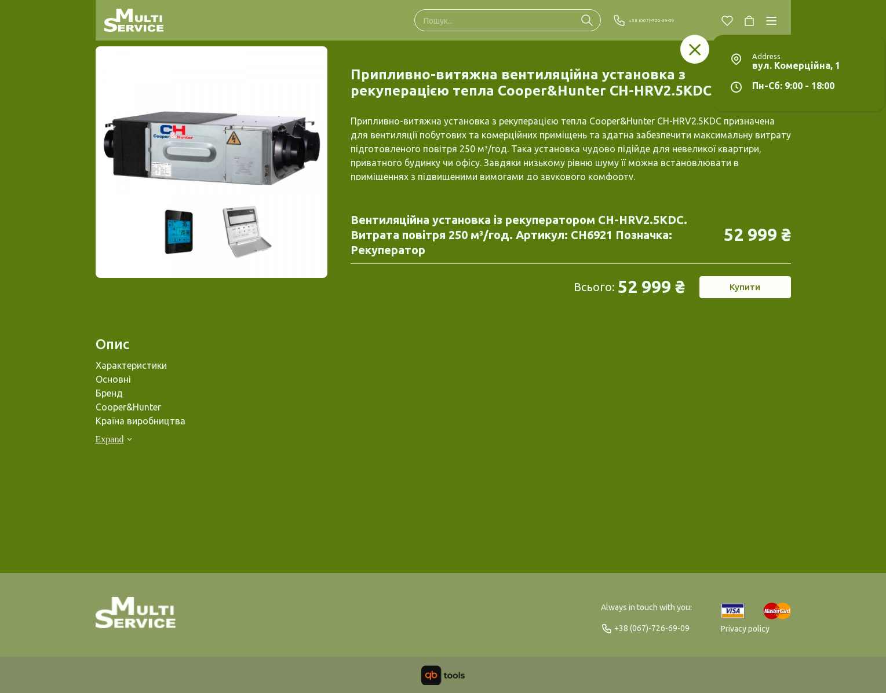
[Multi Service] (134, 20)
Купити (744, 290)
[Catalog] (771, 20)
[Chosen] (727, 20)
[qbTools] (443, 675)
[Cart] (749, 20)
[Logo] (136, 618)
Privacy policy (745, 628)
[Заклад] (694, 49)
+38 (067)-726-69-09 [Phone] (658, 20)
